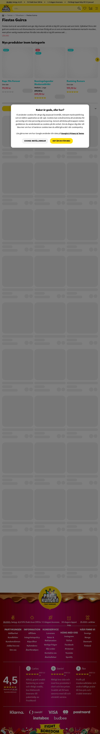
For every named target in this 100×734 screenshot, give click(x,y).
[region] (50, 126)
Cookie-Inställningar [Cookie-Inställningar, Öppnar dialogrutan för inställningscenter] (35, 141)
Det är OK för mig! (61, 141)
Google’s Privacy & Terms (72, 133)
